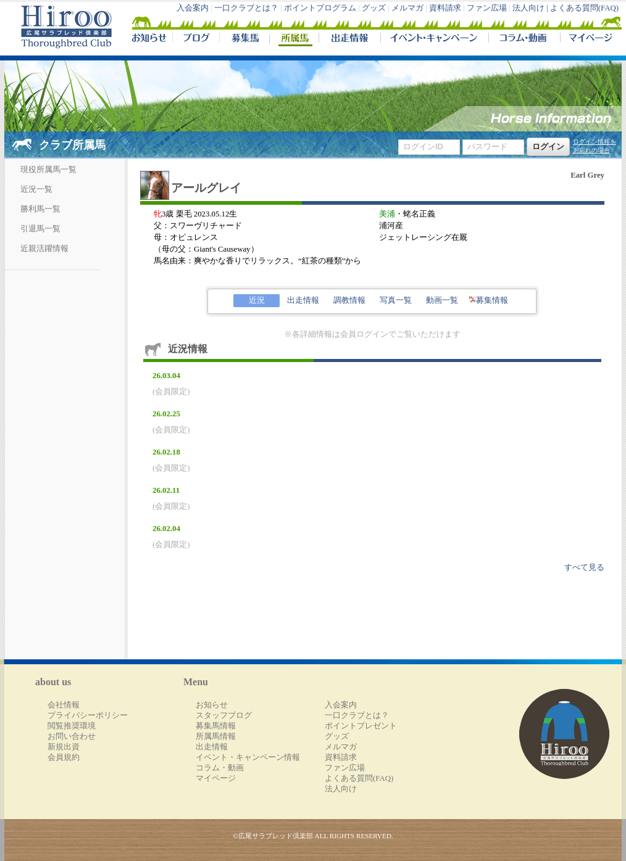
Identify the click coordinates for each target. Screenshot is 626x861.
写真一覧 (396, 300)
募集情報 (488, 300)
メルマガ (407, 8)
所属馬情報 (216, 736)
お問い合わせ (72, 736)
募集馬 (244, 39)
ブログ (195, 39)
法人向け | (531, 8)
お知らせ (212, 705)
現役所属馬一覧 (48, 169)
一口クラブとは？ (246, 8)
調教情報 (349, 300)
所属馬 (294, 39)
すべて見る (584, 567)
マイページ (588, 39)
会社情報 (64, 705)
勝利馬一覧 (40, 209)
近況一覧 (36, 189)
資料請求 (445, 8)
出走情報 (349, 39)
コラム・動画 (524, 39)
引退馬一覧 (40, 229)
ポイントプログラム (320, 8)
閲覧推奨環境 (72, 726)
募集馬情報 (216, 726)
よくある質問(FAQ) (584, 8)
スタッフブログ (224, 715)
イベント (434, 39)
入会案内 (193, 8)
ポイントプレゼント (361, 726)
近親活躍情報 (44, 248)
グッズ (374, 8)
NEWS (150, 39)
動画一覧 (442, 300)
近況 (257, 300)
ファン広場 (487, 8)
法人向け (341, 789)
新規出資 (64, 747)
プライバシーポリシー (88, 715)
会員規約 (64, 757)
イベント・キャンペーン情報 (248, 757)
